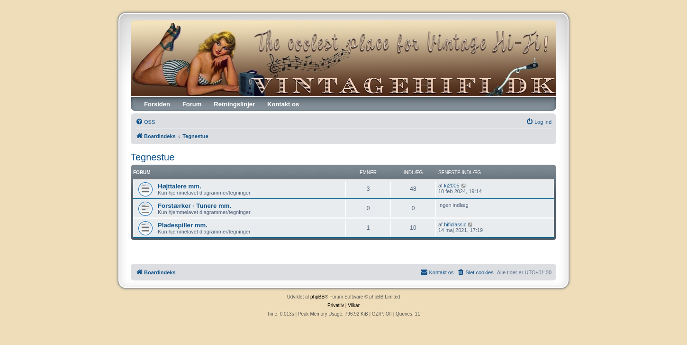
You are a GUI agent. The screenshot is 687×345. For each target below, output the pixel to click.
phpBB (317, 296)
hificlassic (455, 224)
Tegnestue (152, 157)
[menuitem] (145, 122)
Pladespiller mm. (183, 225)
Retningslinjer (234, 104)
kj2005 (451, 185)
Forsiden (157, 104)
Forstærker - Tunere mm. (194, 205)
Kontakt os (283, 104)
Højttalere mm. (179, 186)
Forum (191, 104)
